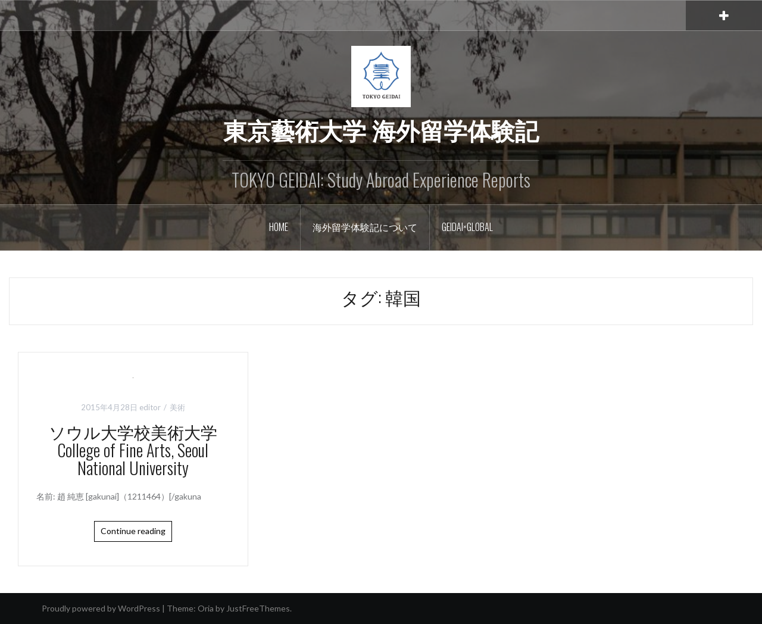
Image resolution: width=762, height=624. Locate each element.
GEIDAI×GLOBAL (467, 227)
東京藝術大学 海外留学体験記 (381, 129)
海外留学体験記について (365, 227)
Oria (206, 608)
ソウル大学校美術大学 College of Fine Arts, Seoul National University (141, 450)
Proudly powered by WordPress (101, 608)
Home (278, 227)
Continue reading (133, 531)
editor (150, 407)
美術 (177, 407)
